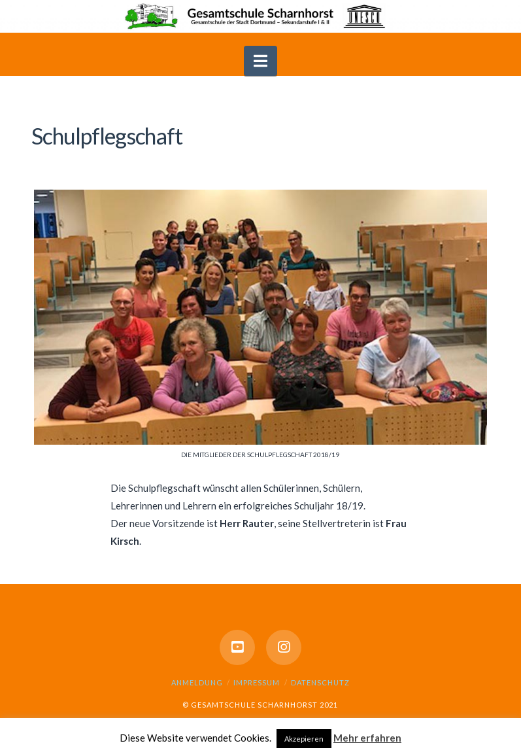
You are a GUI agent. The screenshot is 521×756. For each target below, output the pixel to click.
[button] (260, 61)
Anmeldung (197, 682)
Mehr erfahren (367, 738)
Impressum (256, 682)
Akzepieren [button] (304, 738)
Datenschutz (320, 682)
